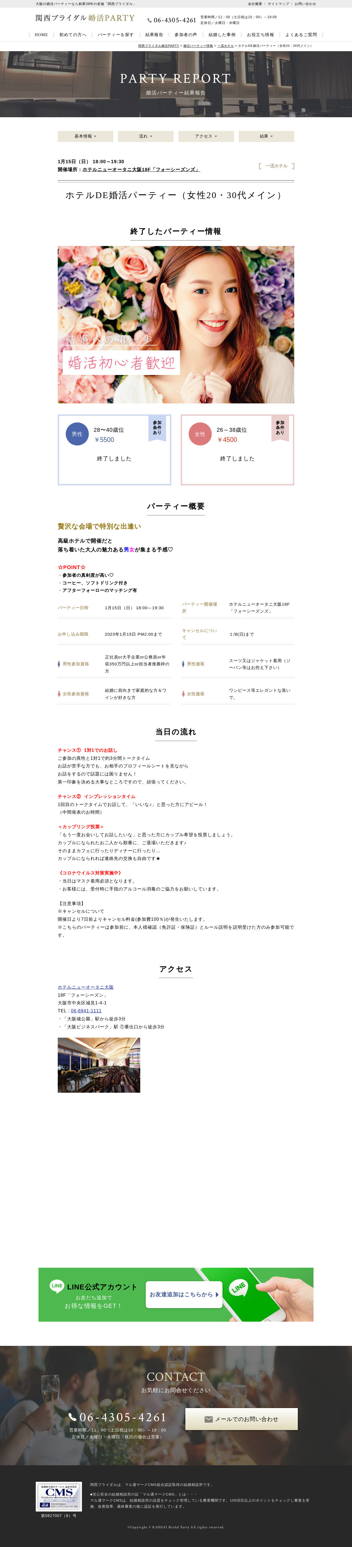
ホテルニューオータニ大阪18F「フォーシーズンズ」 (141, 169)
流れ (143, 136)
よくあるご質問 (301, 34)
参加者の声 (186, 34)
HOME (41, 34)
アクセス (204, 136)
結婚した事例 (222, 34)
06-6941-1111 (86, 1010)
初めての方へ (73, 34)
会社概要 (255, 4)
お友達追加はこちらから (181, 1295)
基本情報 (83, 136)
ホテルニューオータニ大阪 (86, 987)
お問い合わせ (305, 4)
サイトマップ (278, 4)
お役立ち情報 (260, 34)
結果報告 (154, 34)
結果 (264, 136)
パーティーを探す (116, 34)
